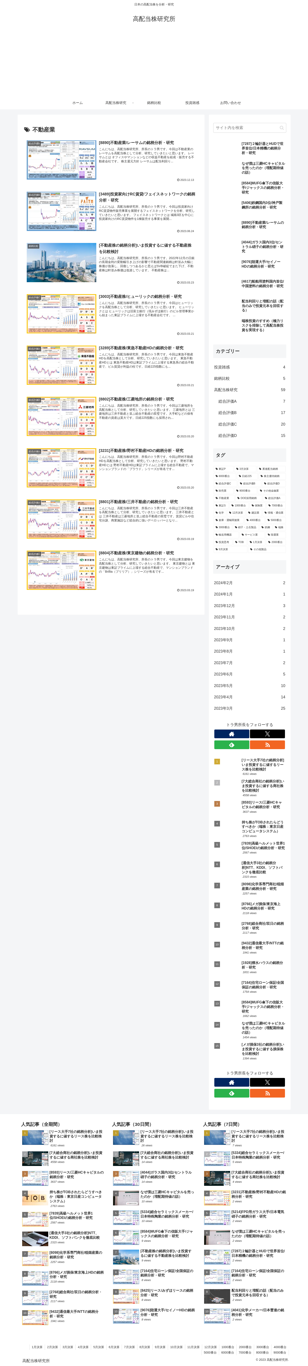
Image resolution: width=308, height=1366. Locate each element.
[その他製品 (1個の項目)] (267, 549)
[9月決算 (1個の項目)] (230, 549)
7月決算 (129, 1347)
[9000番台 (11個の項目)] (245, 491)
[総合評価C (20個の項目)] (225, 483)
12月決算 (210, 1347)
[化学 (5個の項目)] (220, 513)
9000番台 (279, 1352)
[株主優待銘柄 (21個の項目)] (272, 476)
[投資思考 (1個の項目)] (223, 542)
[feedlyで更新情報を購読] (231, 744)
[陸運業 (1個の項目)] (276, 535)
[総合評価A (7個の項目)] (274, 498)
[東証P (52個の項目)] (223, 469)
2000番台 (245, 1347)
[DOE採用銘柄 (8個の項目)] (248, 498)
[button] (282, 127)
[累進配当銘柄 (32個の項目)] (271, 469)
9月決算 (160, 1347)
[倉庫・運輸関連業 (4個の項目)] (229, 520)
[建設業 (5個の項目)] (254, 513)
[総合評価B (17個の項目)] (249, 483)
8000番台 (262, 1352)
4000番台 (280, 1347)
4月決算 (83, 1347)
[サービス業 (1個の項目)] (252, 535)
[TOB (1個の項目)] (240, 542)
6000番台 (227, 1352)
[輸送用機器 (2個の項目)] (226, 535)
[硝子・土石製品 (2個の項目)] (246, 527)
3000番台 (262, 1347)
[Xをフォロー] (267, 734)
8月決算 (145, 1347)
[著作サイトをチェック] (231, 734)
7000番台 (245, 1352)
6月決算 (114, 1347)
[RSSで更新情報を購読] (267, 744)
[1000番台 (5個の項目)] (239, 505)
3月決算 (68, 1347)
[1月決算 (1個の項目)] (256, 542)
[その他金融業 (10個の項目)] (272, 491)
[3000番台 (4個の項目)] (223, 527)
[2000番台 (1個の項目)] (276, 542)
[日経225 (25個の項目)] (247, 476)
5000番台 (210, 1352)
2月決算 (52, 1347)
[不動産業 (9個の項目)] (224, 498)
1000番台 (227, 1347)
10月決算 (176, 1347)
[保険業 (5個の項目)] (258, 505)
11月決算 (193, 1347)
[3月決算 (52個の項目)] (245, 469)
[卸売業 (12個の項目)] (223, 491)
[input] (249, 128)
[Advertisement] (154, 63)
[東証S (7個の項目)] (221, 505)
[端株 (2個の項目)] (279, 527)
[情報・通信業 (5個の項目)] (274, 513)
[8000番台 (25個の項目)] (225, 476)
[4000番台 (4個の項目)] (255, 520)
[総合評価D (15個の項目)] (274, 483)
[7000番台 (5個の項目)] (276, 505)
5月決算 (98, 1347)
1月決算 (37, 1347)
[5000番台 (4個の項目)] (276, 520)
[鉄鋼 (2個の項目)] (266, 527)
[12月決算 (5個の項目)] (236, 513)
